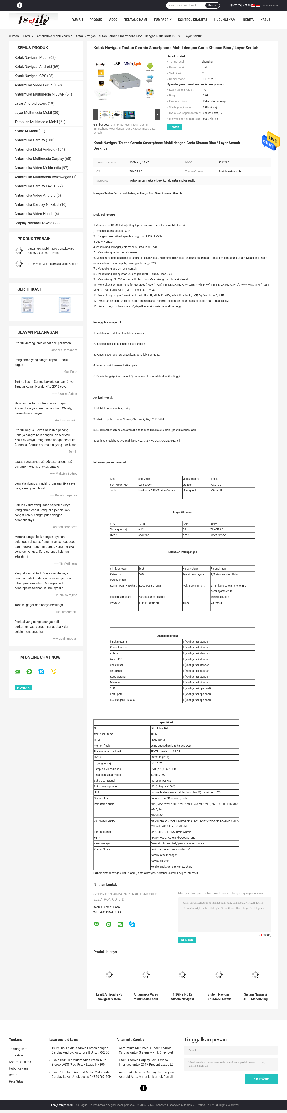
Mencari (212, 5)
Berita (248, 20)
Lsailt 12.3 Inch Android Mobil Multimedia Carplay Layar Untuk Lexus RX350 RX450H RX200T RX (81, 1075)
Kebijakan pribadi (61, 1105)
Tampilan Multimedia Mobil (36, 122)
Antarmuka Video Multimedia (38, 168)
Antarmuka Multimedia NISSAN (40, 94)
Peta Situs (16, 1081)
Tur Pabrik (163, 20)
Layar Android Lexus (31, 103)
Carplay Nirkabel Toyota (33, 223)
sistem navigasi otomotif (183, 873)
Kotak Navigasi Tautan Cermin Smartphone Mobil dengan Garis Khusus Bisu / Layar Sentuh (125, 128)
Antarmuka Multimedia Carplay (39, 159)
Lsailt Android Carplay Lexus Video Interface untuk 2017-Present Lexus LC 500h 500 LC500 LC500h (146, 1063)
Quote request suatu (242, 5)
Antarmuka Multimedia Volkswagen (43, 177)
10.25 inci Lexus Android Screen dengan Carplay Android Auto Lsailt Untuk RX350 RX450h (80, 1051)
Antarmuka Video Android (35, 195)
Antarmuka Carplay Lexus (35, 186)
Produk (96, 20)
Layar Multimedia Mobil (33, 113)
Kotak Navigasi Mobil (31, 57)
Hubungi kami (225, 20)
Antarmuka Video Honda (34, 214)
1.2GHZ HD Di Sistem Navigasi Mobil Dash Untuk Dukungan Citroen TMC (182, 997)
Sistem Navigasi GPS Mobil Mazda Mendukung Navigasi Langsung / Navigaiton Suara (219, 997)
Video (113, 20)
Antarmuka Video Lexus (33, 85)
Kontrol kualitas (192, 20)
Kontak (174, 127)
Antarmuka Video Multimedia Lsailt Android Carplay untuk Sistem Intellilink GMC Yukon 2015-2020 (146, 997)
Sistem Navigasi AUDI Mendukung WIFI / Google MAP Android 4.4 (255, 997)
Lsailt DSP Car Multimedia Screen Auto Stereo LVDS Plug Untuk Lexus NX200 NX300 (79, 1063)
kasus (266, 20)
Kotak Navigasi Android (33, 67)
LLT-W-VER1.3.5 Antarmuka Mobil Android (53, 263)
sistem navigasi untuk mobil (119, 873)
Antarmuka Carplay (30, 140)
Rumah (77, 20)
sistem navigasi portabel (152, 873)
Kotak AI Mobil (26, 131)
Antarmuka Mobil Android (54, 36)
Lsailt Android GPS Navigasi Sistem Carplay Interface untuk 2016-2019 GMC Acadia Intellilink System (109, 997)
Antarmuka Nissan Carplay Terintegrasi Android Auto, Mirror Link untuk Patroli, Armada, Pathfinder (146, 1075)
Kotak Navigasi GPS (30, 76)
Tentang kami (135, 20)
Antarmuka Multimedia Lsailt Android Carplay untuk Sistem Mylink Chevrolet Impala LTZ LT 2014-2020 (146, 1051)
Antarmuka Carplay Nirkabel (37, 204)
